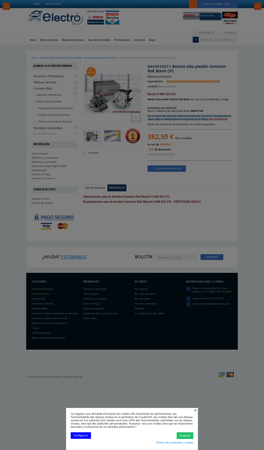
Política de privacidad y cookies (174, 442)
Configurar (80, 435)
